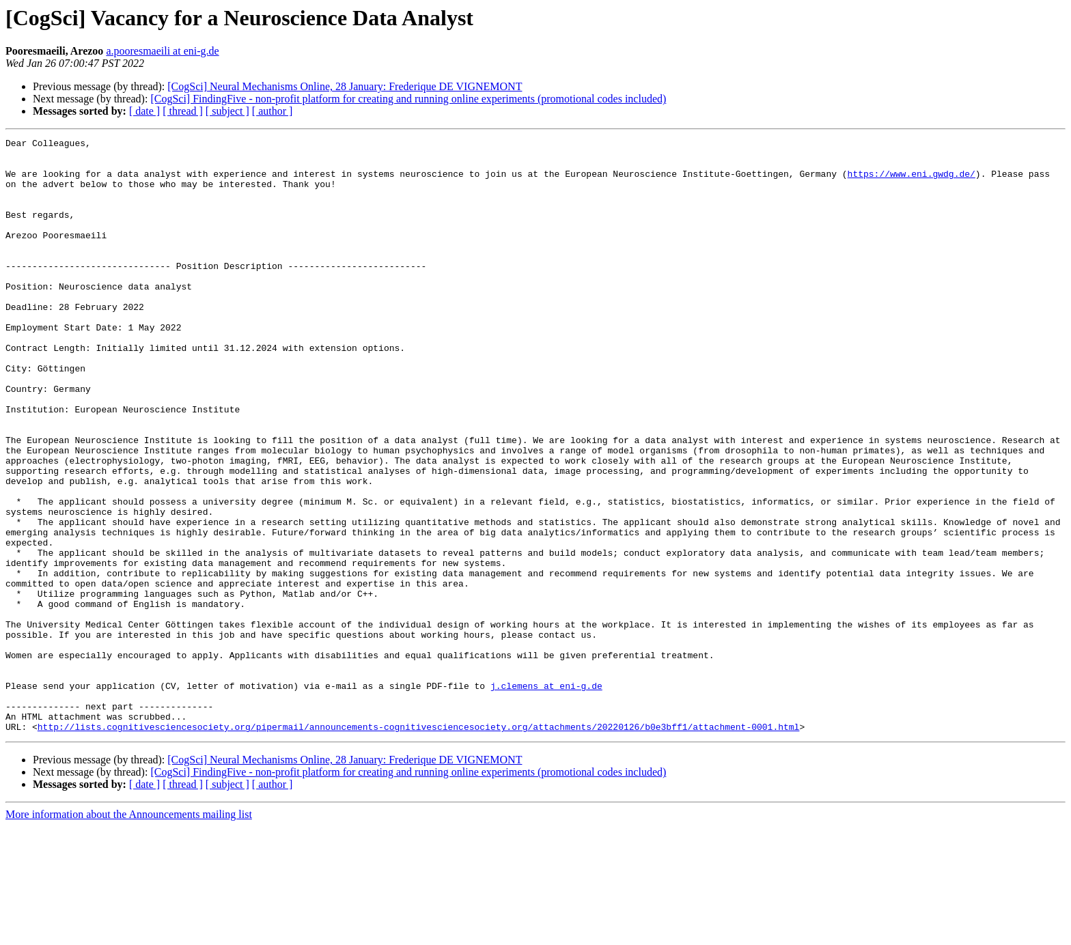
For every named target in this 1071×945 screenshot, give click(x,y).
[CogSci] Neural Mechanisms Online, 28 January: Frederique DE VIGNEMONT (344, 86)
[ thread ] (183, 111)
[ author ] (272, 111)
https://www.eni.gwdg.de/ (911, 181)
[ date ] (144, 111)
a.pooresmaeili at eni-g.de (162, 51)
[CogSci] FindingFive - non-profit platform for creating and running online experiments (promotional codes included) (408, 98)
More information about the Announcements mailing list (128, 933)
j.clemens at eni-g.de (546, 796)
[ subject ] (227, 111)
